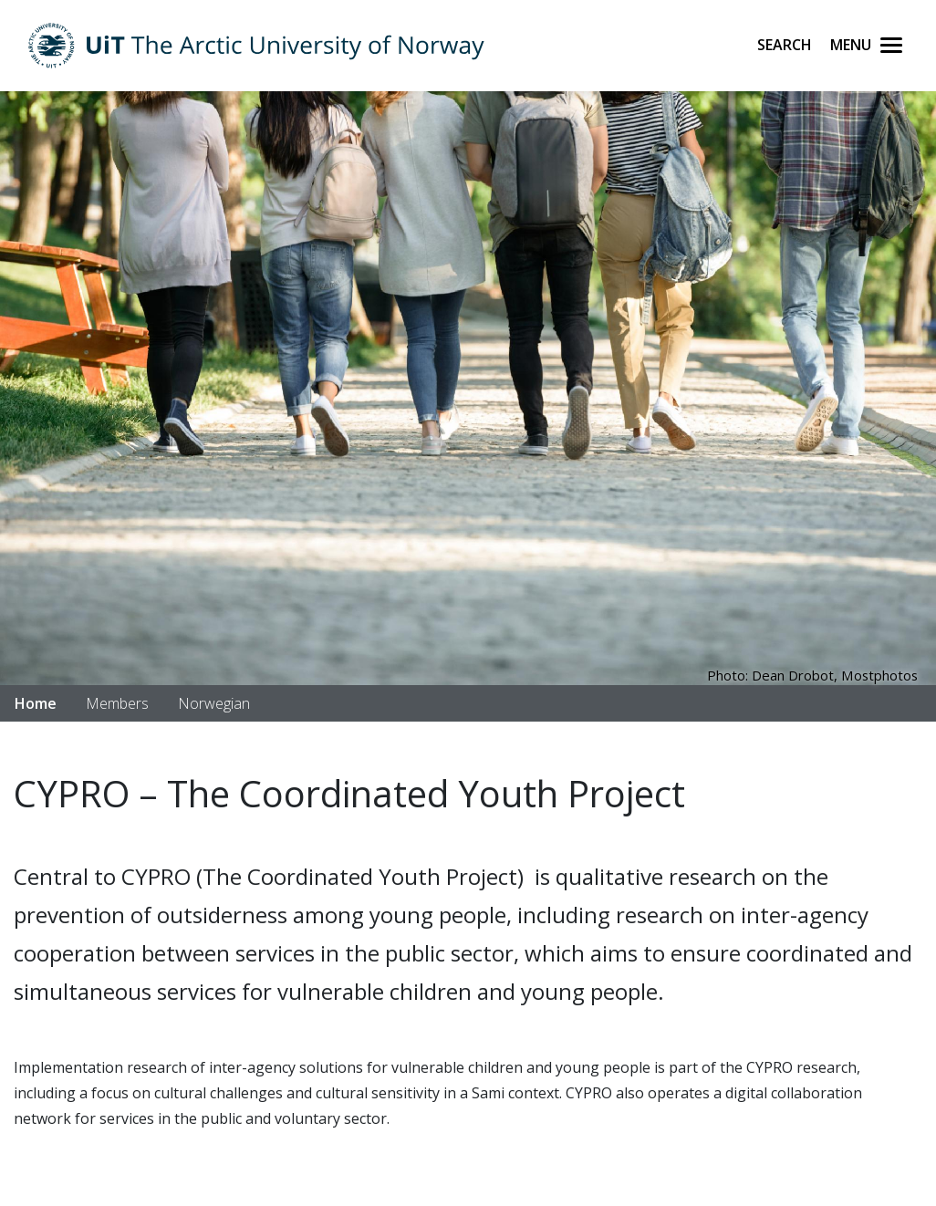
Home (36, 703)
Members (117, 703)
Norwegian (214, 703)
